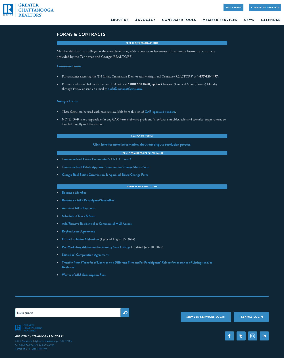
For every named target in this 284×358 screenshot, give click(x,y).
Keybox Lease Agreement (78, 231)
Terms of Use (22, 348)
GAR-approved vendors (160, 111)
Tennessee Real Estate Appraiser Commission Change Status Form (105, 167)
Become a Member (74, 192)
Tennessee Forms (69, 66)
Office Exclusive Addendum (80, 239)
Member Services (219, 20)
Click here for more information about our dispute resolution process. (142, 144)
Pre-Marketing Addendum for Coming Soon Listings (96, 247)
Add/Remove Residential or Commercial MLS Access (97, 223)
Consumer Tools (179, 20)
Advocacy (145, 20)
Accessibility (39, 348)
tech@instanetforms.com (125, 89)
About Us (119, 20)
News (249, 20)
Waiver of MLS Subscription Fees (84, 275)
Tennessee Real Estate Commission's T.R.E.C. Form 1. (97, 159)
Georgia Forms (67, 101)
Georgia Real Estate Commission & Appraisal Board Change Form (105, 174)
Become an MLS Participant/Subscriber (88, 200)
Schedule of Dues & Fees (78, 216)
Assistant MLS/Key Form (78, 208)
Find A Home (233, 7)
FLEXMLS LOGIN (251, 317)
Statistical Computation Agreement (85, 255)
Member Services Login (205, 317)
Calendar (271, 20)
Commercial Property (265, 7)
